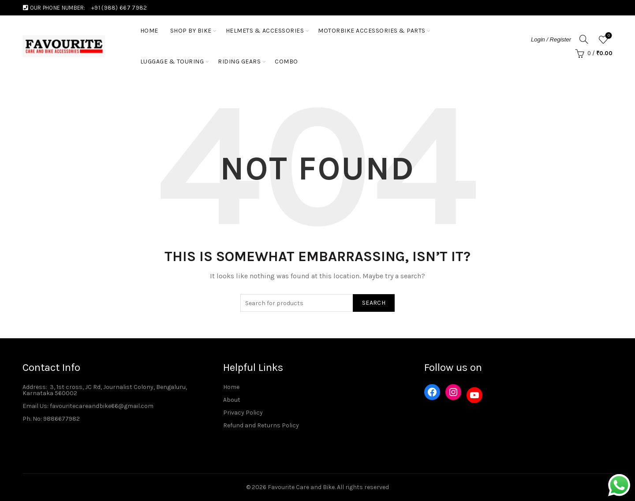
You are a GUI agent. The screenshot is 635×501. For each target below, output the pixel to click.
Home (231, 387)
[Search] (584, 39)
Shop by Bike (191, 30)
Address (34, 387)
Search (373, 303)
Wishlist (607, 36)
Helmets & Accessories (265, 30)
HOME (149, 30)
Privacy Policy (243, 412)
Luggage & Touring (172, 61)
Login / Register (551, 39)
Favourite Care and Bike (301, 487)
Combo (286, 61)
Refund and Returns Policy (261, 425)
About (231, 400)
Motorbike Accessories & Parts (372, 30)
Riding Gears (239, 61)
